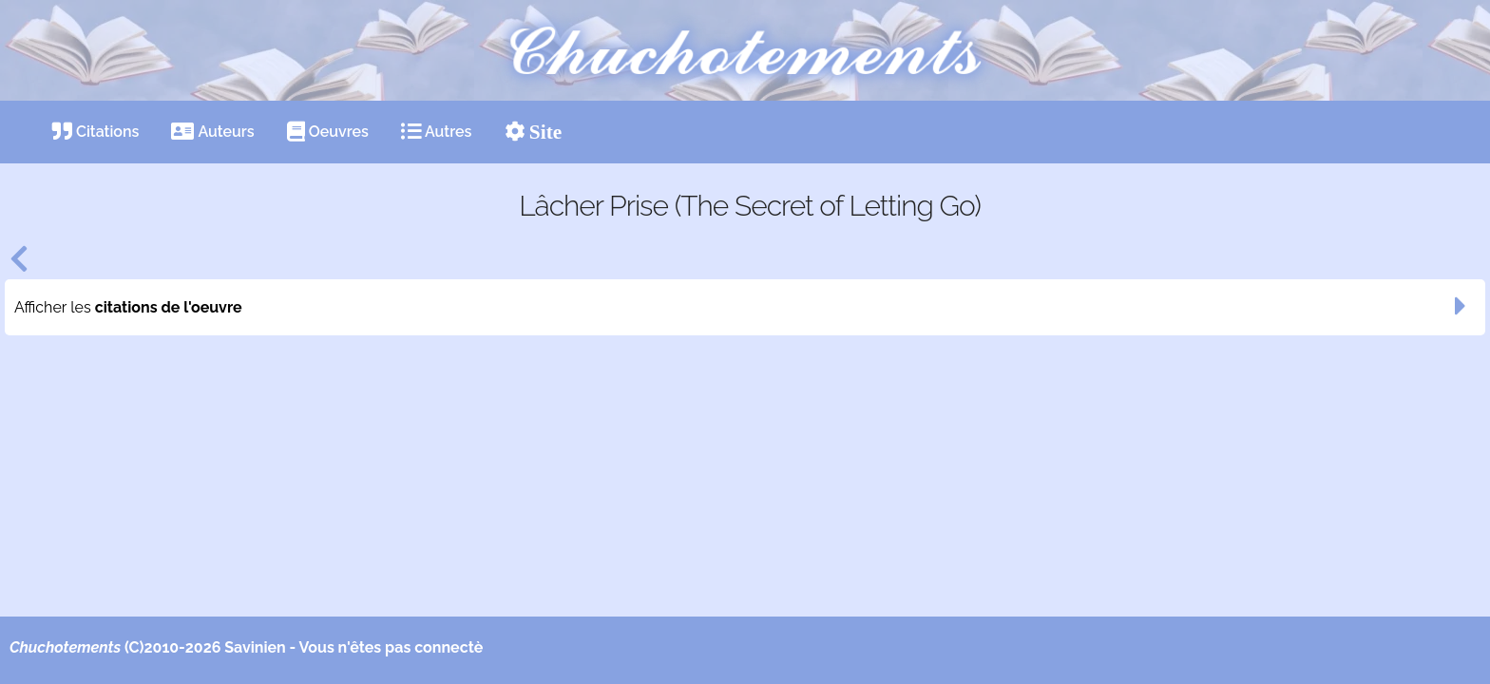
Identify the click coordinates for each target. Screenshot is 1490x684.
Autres (436, 132)
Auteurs (212, 132)
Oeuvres (328, 132)
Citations (95, 132)
